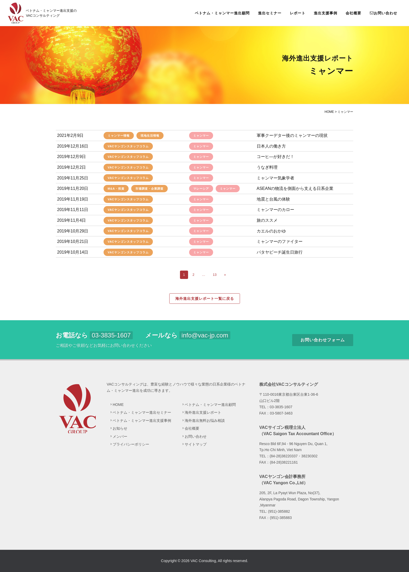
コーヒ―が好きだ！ (275, 156)
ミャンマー (201, 135)
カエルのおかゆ (271, 231)
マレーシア (201, 188)
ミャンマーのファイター (280, 241)
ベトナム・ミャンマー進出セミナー (142, 412)
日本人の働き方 (271, 146)
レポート (297, 13)
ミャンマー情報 (119, 135)
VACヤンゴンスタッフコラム (128, 146)
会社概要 (353, 13)
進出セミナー (269, 13)
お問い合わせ (383, 13)
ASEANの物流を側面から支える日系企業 (295, 188)
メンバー (120, 436)
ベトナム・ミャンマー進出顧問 (222, 13)
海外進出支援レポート (203, 412)
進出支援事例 (325, 13)
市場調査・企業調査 (149, 188)
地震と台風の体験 (273, 199)
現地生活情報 (150, 135)
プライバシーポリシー (131, 444)
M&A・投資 (116, 188)
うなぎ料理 (267, 167)
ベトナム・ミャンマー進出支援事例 (142, 420)
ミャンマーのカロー (275, 209)
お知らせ (120, 428)
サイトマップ (196, 444)
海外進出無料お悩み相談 (205, 420)
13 (214, 275)
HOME (118, 404)
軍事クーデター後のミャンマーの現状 (292, 135)
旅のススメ (267, 220)
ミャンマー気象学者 (275, 178)
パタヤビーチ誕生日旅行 (280, 252)
